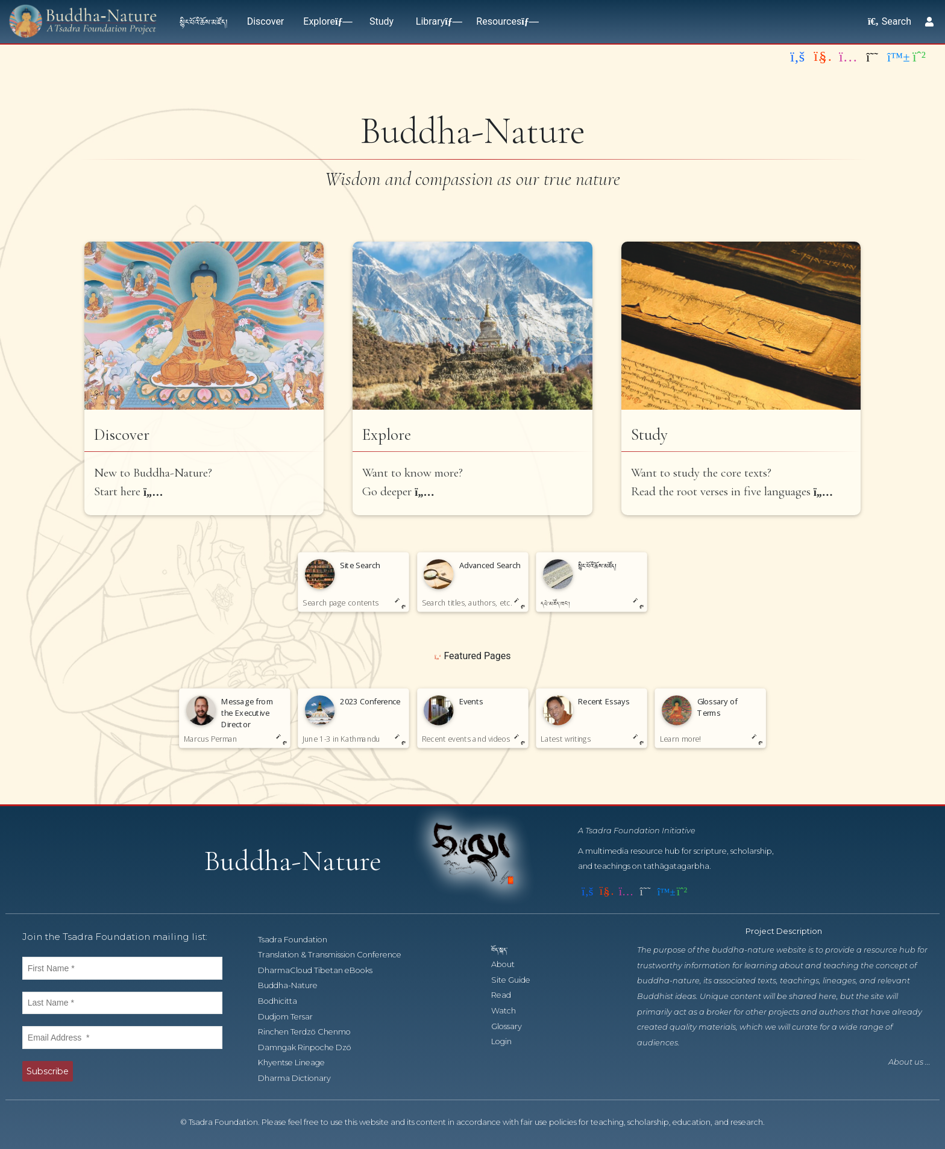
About (509, 964)
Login (508, 1041)
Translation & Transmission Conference (336, 954)
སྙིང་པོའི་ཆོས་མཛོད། (204, 21)
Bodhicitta (284, 1001)
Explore (325, 21)
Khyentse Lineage (298, 1062)
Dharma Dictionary (301, 1078)
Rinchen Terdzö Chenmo (311, 1031)
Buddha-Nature (294, 985)
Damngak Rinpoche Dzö (311, 1047)
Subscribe (48, 1071)
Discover (265, 21)
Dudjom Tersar (292, 1016)
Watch (510, 1010)
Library (436, 21)
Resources (504, 21)
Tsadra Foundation (299, 939)
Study (381, 21)
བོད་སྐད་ (505, 949)
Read (507, 995)
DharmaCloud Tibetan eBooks (321, 970)
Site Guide (517, 980)
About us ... (909, 1061)
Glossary (513, 1026)
